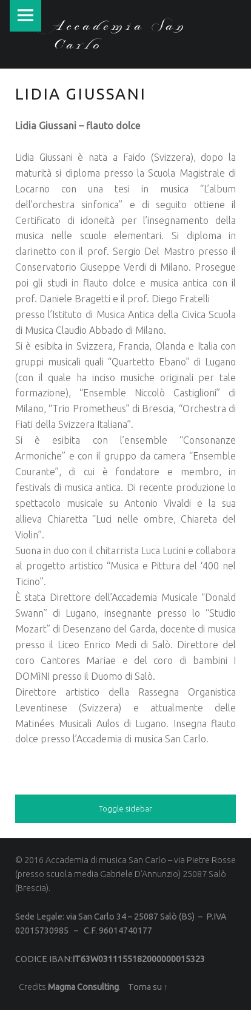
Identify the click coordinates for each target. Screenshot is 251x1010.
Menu (25, 16)
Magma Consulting (83, 987)
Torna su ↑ (148, 987)
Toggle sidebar (125, 808)
